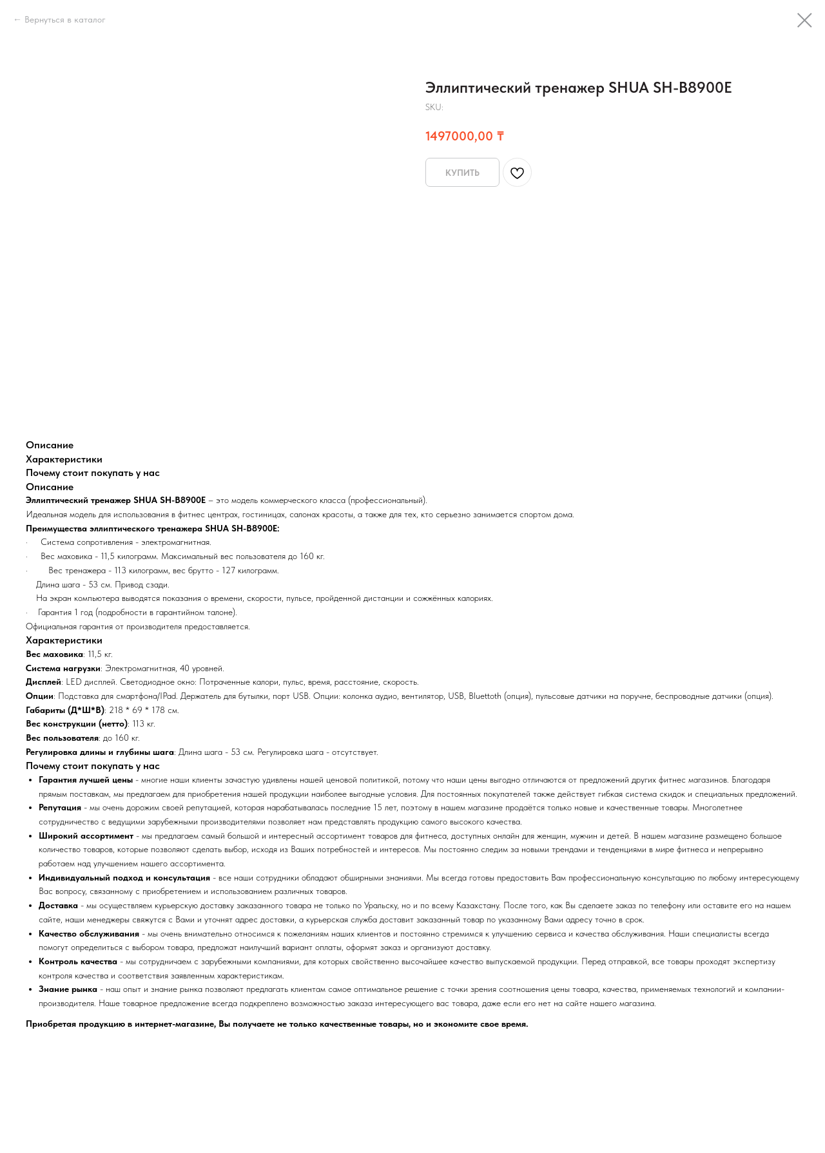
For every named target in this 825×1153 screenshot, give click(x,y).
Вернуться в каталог (65, 19)
